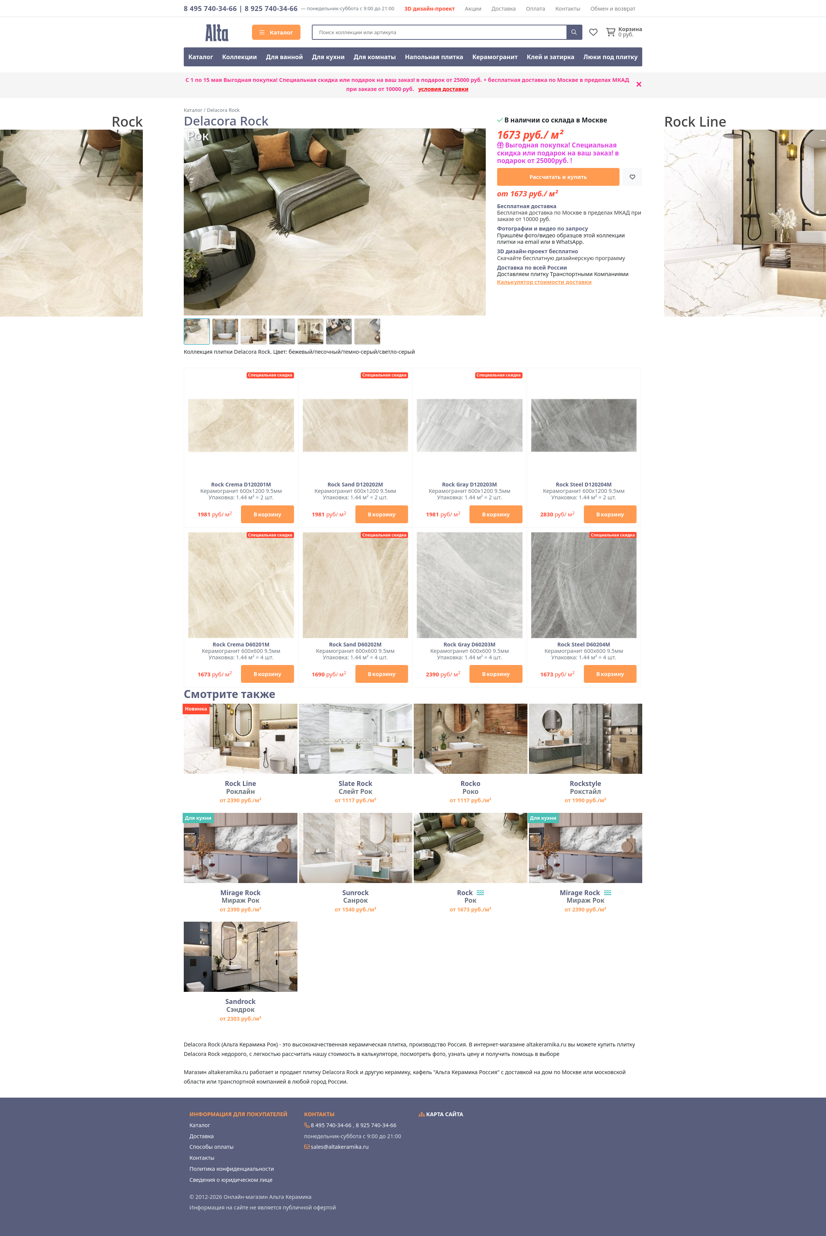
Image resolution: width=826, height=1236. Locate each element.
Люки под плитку (611, 57)
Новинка (196, 708)
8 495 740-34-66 (210, 8)
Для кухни (328, 57)
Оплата (535, 8)
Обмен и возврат (612, 8)
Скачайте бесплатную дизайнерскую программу (561, 254)
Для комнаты (375, 57)
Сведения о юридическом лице (230, 1179)
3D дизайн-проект (429, 8)
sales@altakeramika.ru (340, 1146)
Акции (473, 8)
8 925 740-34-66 (271, 8)
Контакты (567, 8)
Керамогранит (495, 57)
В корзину (267, 514)
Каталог (276, 32)
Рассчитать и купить (558, 176)
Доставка (503, 8)
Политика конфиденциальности (231, 1168)
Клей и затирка (550, 57)
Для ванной (284, 57)
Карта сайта (441, 1114)
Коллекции (239, 57)
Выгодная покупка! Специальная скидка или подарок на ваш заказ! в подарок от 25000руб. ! (558, 153)
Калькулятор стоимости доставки (544, 282)
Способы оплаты (211, 1146)
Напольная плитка (434, 57)
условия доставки (443, 89)
